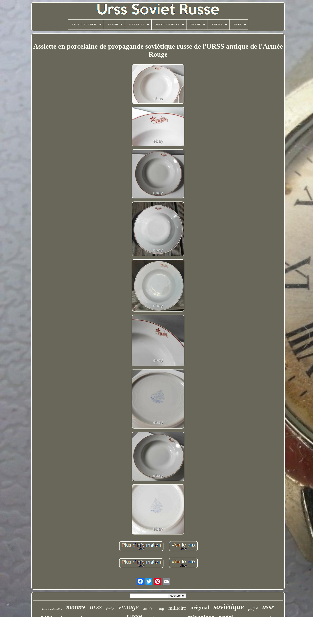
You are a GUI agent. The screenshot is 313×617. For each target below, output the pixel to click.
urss (96, 607)
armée (148, 608)
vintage (128, 607)
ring (160, 608)
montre (75, 607)
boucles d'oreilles (52, 609)
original (199, 607)
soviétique (228, 607)
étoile (110, 609)
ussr (268, 607)
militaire (177, 608)
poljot (253, 608)
